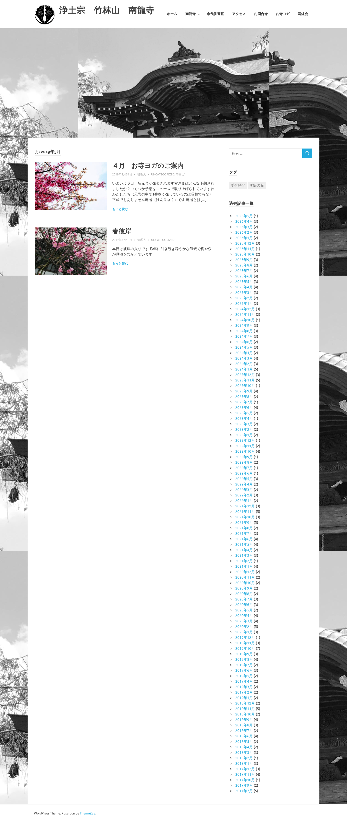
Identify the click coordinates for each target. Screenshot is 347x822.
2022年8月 (244, 462)
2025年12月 (245, 243)
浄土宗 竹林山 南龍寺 (106, 10)
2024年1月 (244, 369)
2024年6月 (244, 341)
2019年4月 (244, 681)
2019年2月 (244, 692)
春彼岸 (121, 231)
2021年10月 (245, 516)
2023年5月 (244, 412)
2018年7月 (244, 730)
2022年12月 (245, 440)
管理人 (141, 174)
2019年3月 (244, 686)
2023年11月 (245, 380)
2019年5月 (244, 675)
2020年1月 (244, 631)
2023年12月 (245, 374)
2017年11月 (245, 774)
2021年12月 (245, 506)
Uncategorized (162, 174)
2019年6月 (244, 670)
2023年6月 (244, 407)
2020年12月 (245, 571)
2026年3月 (244, 226)
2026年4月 (244, 221)
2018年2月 (244, 757)
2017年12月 (245, 768)
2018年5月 (244, 741)
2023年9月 (244, 391)
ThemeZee (87, 813)
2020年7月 (244, 599)
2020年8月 (244, 593)
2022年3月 (244, 489)
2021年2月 (244, 560)
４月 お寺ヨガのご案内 (148, 166)
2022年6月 (244, 473)
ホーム (172, 14)
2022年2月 (244, 495)
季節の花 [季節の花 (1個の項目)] (256, 185)
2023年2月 (244, 429)
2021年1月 (244, 566)
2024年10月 (245, 319)
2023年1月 (244, 434)
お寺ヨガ (283, 14)
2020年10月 (245, 582)
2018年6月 (244, 735)
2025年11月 (245, 248)
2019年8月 (244, 659)
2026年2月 (244, 232)
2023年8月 (244, 396)
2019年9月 (244, 653)
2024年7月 (244, 336)
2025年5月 (244, 281)
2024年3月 (244, 358)
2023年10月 (245, 385)
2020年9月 (244, 588)
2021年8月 (244, 527)
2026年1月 (244, 237)
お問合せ (261, 14)
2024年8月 (244, 330)
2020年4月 (244, 615)
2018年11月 (245, 708)
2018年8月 (244, 725)
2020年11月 (245, 577)
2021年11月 (245, 511)
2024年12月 (245, 308)
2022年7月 (244, 467)
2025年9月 (244, 259)
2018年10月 (245, 714)
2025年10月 (245, 254)
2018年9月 (244, 719)
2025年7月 (244, 270)
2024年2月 (244, 363)
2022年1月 (244, 500)
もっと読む (120, 209)
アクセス (239, 14)
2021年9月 (244, 522)
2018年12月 (245, 703)
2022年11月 (245, 445)
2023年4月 (244, 418)
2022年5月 (244, 478)
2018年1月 (244, 763)
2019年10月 (245, 648)
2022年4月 (244, 484)
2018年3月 (244, 752)
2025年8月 (244, 265)
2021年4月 (244, 549)
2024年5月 (244, 347)
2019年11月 (245, 642)
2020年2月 (244, 626)
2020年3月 (244, 620)
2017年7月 (244, 790)
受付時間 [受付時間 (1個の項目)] (238, 185)
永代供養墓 (215, 14)
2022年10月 (245, 451)
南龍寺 (192, 14)
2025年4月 (244, 286)
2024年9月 (244, 325)
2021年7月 (244, 533)
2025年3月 (244, 292)
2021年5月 (244, 544)
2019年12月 (245, 637)
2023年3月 (244, 423)
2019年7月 (244, 664)
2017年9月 (244, 785)
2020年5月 (244, 610)
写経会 (303, 14)
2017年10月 (245, 779)
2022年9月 (244, 456)
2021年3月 (244, 555)
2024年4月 (244, 352)
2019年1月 (244, 697)
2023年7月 (244, 401)
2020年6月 (244, 604)
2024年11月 (245, 314)
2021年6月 (244, 538)
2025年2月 (244, 297)
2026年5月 (244, 215)
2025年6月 (244, 276)
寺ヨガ (180, 174)
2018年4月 (244, 746)
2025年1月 (244, 303)
